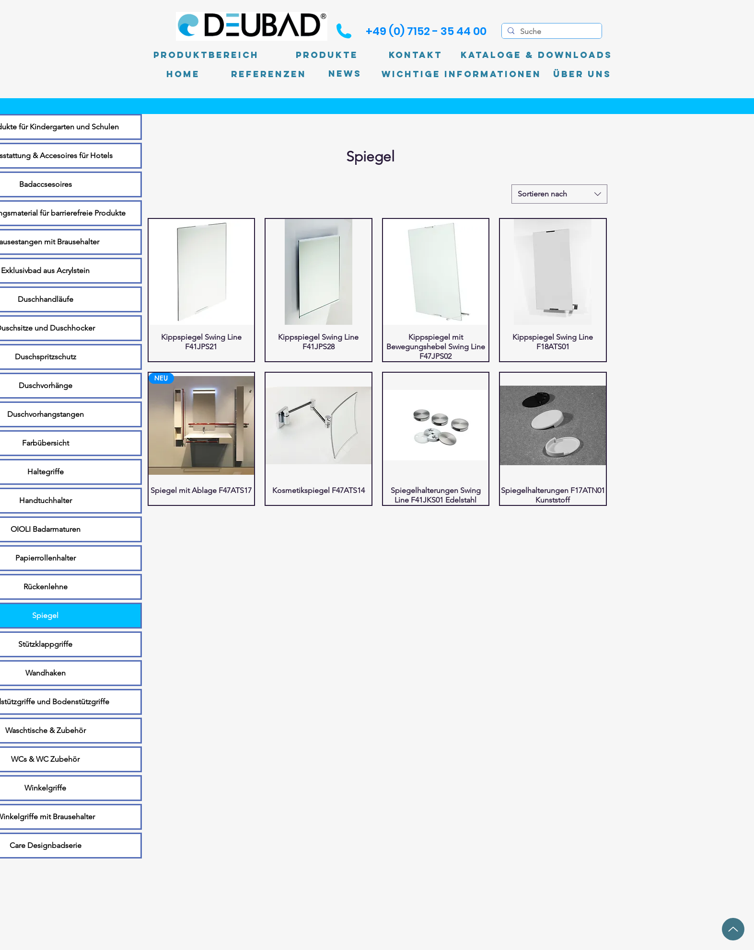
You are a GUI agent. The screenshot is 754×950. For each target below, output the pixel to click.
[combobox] (559, 194)
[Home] (183, 74)
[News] (345, 74)
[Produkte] (327, 55)
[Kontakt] (415, 55)
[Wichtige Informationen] (461, 74)
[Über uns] (582, 74)
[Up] (733, 929)
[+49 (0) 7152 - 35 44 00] (426, 31)
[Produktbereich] (206, 55)
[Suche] (550, 31)
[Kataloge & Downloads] (536, 55)
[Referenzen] (268, 74)
